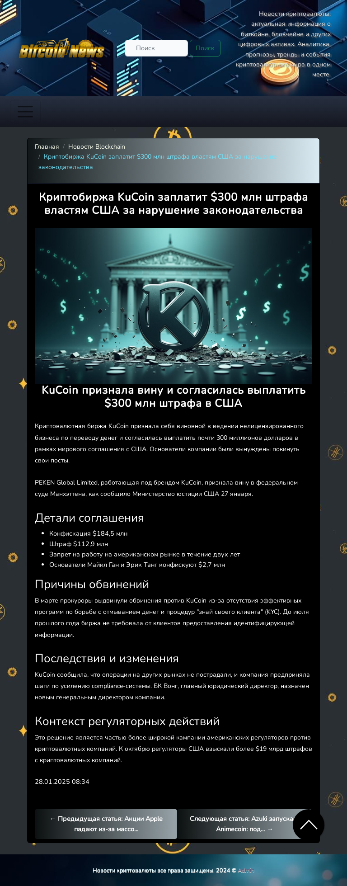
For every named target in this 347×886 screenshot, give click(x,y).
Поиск (205, 47)
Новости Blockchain (96, 146)
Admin (246, 870)
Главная (47, 146)
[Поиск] (156, 48)
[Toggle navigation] (25, 111)
